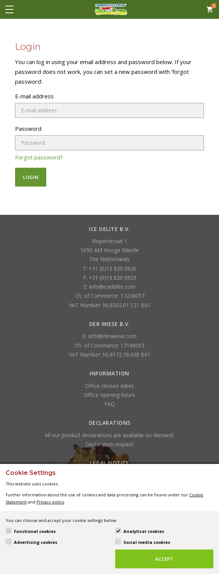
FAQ (109, 403)
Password (28, 128)
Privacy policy (50, 502)
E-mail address (34, 96)
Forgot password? (39, 157)
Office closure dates (109, 385)
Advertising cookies (35, 542)
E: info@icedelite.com (109, 286)
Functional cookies (35, 531)
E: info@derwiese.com (110, 336)
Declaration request (109, 444)
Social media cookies (146, 542)
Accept (164, 559)
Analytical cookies (143, 531)
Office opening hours (109, 394)
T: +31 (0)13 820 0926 (109, 268)
